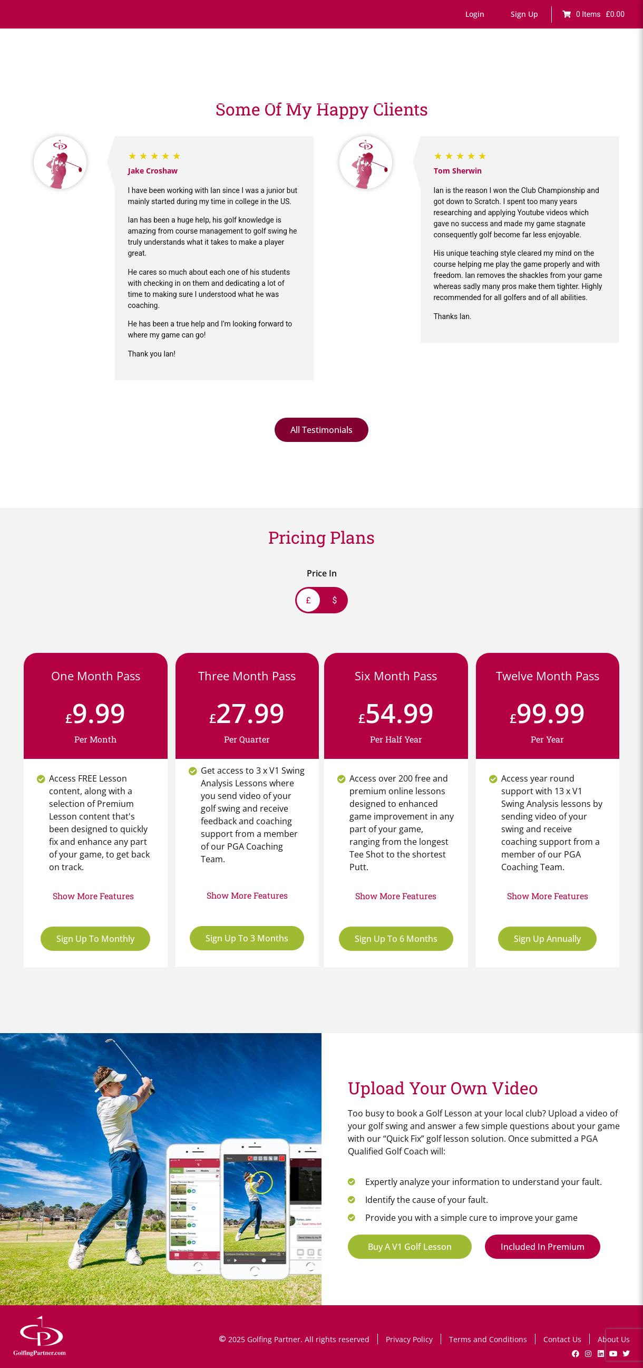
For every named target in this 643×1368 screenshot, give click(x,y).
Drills (388, 73)
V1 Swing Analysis (516, 73)
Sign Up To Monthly (95, 939)
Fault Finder (307, 73)
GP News (577, 73)
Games (354, 73)
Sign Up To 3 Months (247, 938)
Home (193, 73)
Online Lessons (245, 73)
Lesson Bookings (441, 73)
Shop (615, 73)
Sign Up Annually (547, 939)
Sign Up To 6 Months (396, 939)
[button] (475, 14)
